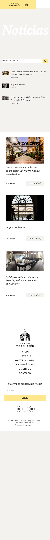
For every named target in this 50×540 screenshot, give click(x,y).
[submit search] (45, 61)
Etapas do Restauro (18, 85)
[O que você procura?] (22, 60)
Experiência (25, 364)
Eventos (25, 369)
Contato (25, 373)
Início (25, 351)
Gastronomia (25, 360)
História (25, 356)
